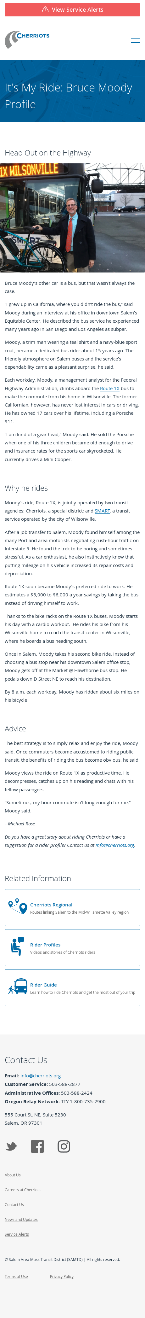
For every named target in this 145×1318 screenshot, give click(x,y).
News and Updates (21, 1219)
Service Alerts (17, 1234)
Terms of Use (16, 1276)
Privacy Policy (62, 1276)
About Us (13, 1174)
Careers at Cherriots (23, 1189)
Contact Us (14, 1204)
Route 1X (110, 388)
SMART (102, 510)
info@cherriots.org (115, 845)
